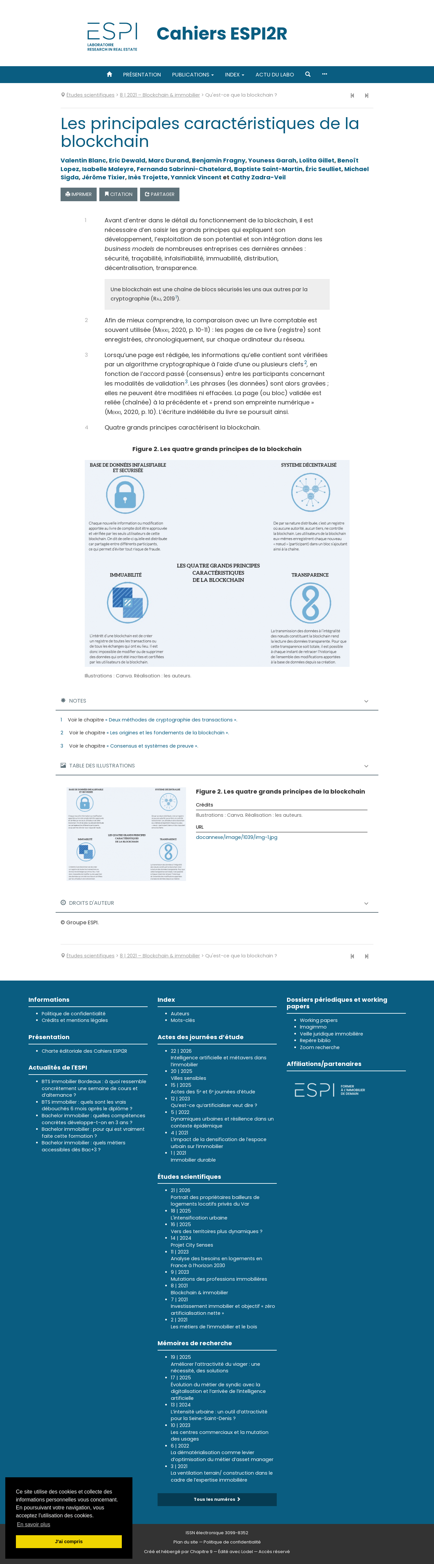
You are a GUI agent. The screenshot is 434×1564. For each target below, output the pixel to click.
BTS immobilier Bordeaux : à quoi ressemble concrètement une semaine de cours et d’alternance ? (94, 1088)
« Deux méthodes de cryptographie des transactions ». (171, 719)
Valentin (83, 160)
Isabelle (108, 169)
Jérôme (103, 177)
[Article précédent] (353, 96)
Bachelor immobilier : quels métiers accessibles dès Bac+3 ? (83, 1146)
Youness (272, 160)
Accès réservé (274, 1551)
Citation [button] (118, 194)
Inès (148, 177)
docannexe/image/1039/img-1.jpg (236, 837)
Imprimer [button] (79, 194)
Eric (127, 160)
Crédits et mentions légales (75, 1020)
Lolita (316, 160)
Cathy (258, 177)
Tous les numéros (217, 1499)
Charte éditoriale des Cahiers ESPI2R (84, 1051)
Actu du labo (275, 74)
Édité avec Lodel (235, 1551)
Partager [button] (159, 194)
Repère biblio (315, 1040)
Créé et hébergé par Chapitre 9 (178, 1551)
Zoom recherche (320, 1047)
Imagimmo (313, 1027)
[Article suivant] (366, 96)
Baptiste (268, 169)
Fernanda (184, 169)
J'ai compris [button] (68, 1541)
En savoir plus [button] (33, 1524)
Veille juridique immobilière (331, 1034)
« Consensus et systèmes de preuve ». (152, 746)
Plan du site (185, 1542)
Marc (168, 160)
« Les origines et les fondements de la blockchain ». (168, 732)
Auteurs (180, 1013)
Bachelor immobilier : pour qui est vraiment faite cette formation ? (93, 1132)
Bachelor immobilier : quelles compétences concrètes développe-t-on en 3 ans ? (93, 1119)
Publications (193, 74)
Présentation (142, 74)
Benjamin (218, 160)
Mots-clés (183, 1020)
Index (234, 74)
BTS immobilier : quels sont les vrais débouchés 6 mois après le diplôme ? (87, 1105)
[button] (307, 74)
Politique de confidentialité (74, 1013)
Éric (323, 169)
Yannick (196, 177)
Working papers (319, 1020)
